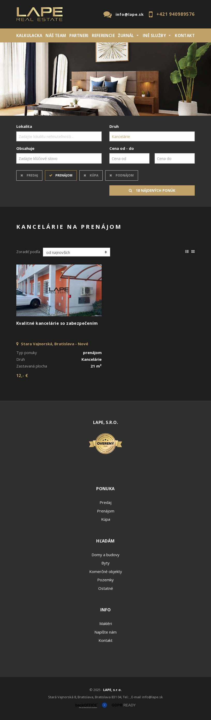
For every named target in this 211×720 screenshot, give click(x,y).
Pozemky (105, 579)
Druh (114, 126)
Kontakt (185, 35)
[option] (105, 79)
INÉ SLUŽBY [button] (154, 35)
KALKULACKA (29, 35)
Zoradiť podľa (28, 251)
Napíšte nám (105, 632)
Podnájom (125, 175)
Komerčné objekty (105, 571)
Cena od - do (121, 148)
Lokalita (24, 126)
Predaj (32, 175)
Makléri (105, 623)
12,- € (22, 375)
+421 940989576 (175, 14)
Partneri (79, 35)
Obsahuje (25, 148)
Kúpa (94, 175)
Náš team (56, 35)
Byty (105, 562)
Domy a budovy (105, 554)
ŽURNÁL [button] (126, 35)
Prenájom (63, 175)
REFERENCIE (103, 35)
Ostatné (105, 588)
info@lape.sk (130, 14)
